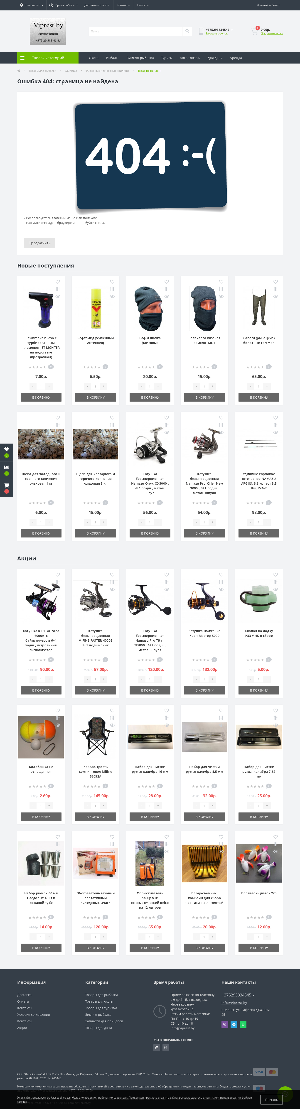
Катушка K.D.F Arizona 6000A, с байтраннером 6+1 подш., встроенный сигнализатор (41, 640)
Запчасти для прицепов (104, 1021)
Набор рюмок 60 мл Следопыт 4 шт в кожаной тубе (41, 898)
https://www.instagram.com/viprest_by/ (156, 1047)
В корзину (41, 397)
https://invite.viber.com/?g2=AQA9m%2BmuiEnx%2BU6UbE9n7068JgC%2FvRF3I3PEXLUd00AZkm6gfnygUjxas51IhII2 (165, 1047)
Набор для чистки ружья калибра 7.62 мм (258, 771)
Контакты (123, 5)
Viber (224, 1024)
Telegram (234, 1024)
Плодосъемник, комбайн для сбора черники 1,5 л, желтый (204, 898)
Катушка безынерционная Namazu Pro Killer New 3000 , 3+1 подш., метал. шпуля (204, 483)
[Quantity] (40, 386)
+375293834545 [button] (238, 995)
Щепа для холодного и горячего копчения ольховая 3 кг (95, 479)
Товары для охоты (99, 1001)
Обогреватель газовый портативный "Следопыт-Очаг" (95, 898)
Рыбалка (113, 58)
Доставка (24, 995)
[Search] (187, 31)
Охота (94, 58)
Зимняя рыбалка (140, 58)
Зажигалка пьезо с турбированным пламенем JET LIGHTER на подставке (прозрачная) (41, 347)
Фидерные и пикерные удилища (107, 71)
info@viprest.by (234, 1003)
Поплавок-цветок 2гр (259, 893)
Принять (271, 1099)
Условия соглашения (33, 1014)
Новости (143, 5)
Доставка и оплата (96, 5)
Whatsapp (243, 1024)
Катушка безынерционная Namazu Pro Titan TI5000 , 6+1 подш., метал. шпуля (150, 640)
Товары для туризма (101, 1008)
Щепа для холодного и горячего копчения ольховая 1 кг (41, 479)
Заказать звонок (217, 33)
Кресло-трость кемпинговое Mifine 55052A (95, 771)
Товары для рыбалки (42, 71)
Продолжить (40, 242)
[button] (6, 488)
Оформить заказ (272, 33)
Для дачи (215, 58)
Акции (22, 1028)
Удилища (71, 71)
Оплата (23, 1001)
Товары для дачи (98, 1028)
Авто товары (190, 58)
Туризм (167, 58)
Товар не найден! (149, 71)
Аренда (236, 58)
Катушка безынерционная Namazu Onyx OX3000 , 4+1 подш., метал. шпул (150, 483)
